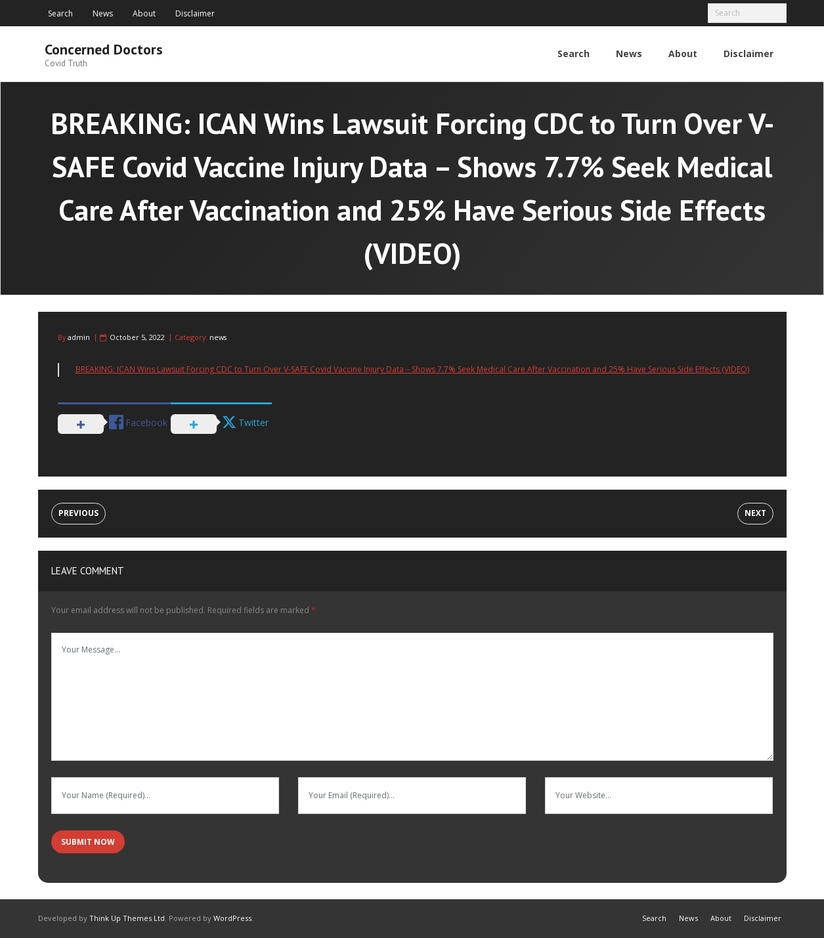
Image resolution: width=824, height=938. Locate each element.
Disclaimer (195, 13)
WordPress (232, 918)
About (144, 13)
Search (60, 13)
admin (79, 337)
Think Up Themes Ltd (127, 918)
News (103, 13)
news (218, 337)
